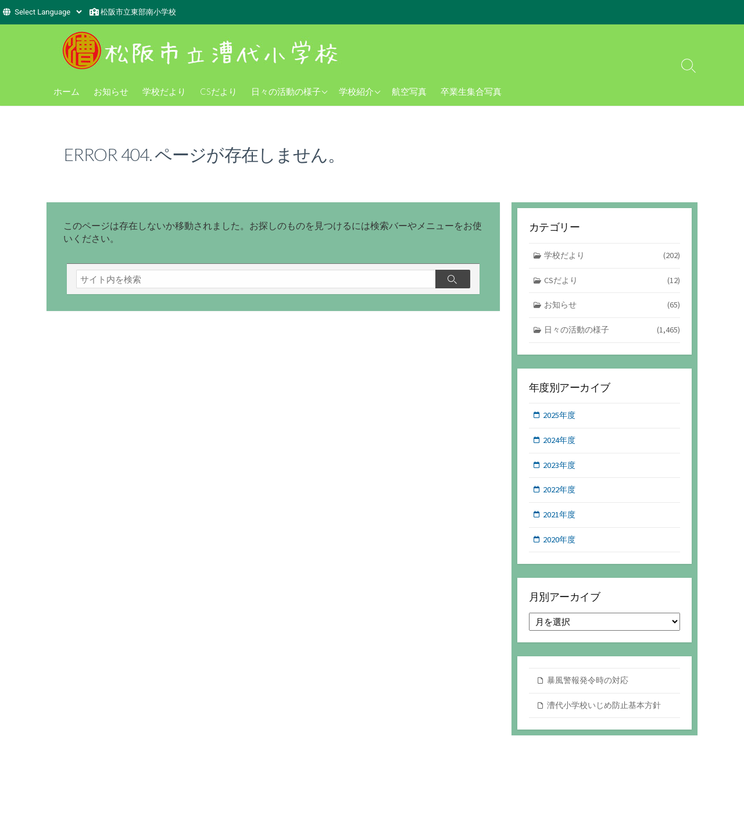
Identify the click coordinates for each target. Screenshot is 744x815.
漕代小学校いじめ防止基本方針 (608, 711)
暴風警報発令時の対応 (590, 686)
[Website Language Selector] (48, 12)
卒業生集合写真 (471, 91)
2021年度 (560, 519)
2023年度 (560, 468)
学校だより (164, 91)
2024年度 (560, 443)
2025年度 (560, 417)
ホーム (66, 91)
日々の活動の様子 (286, 91)
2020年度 (560, 544)
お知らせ (111, 91)
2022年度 (560, 493)
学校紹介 (356, 91)
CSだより (218, 91)
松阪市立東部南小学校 (138, 12)
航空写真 (409, 91)
